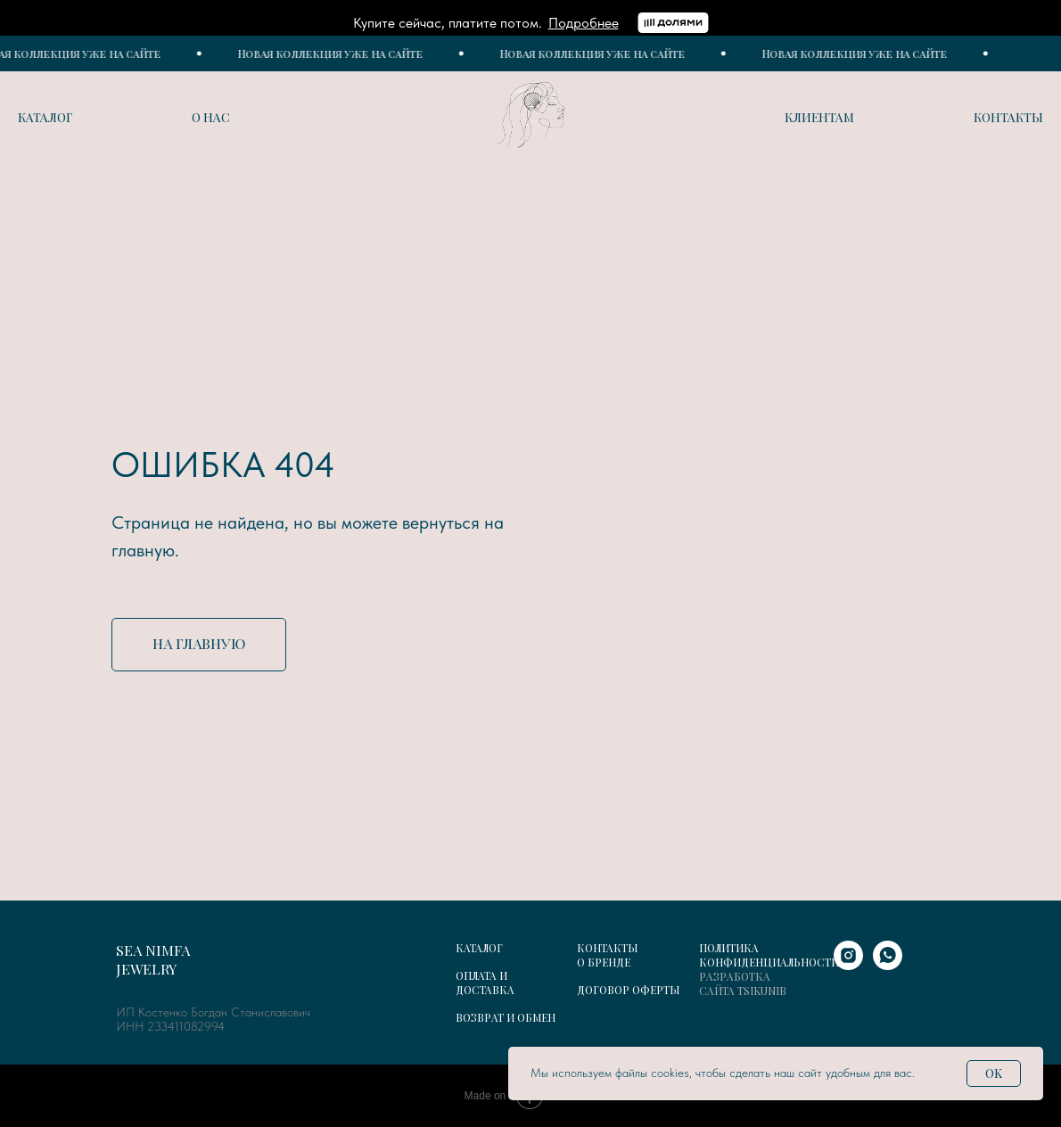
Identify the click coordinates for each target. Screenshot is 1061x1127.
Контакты (1008, 117)
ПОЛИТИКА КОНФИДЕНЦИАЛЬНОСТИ (769, 955)
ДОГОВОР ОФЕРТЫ (628, 990)
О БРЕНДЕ (603, 962)
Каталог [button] (45, 117)
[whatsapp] (887, 965)
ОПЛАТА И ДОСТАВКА (485, 982)
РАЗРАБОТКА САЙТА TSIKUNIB (742, 983)
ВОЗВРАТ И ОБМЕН (505, 1017)
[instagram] (848, 965)
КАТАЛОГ (479, 948)
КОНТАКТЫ (607, 948)
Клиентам (819, 117)
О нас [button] (211, 117)
